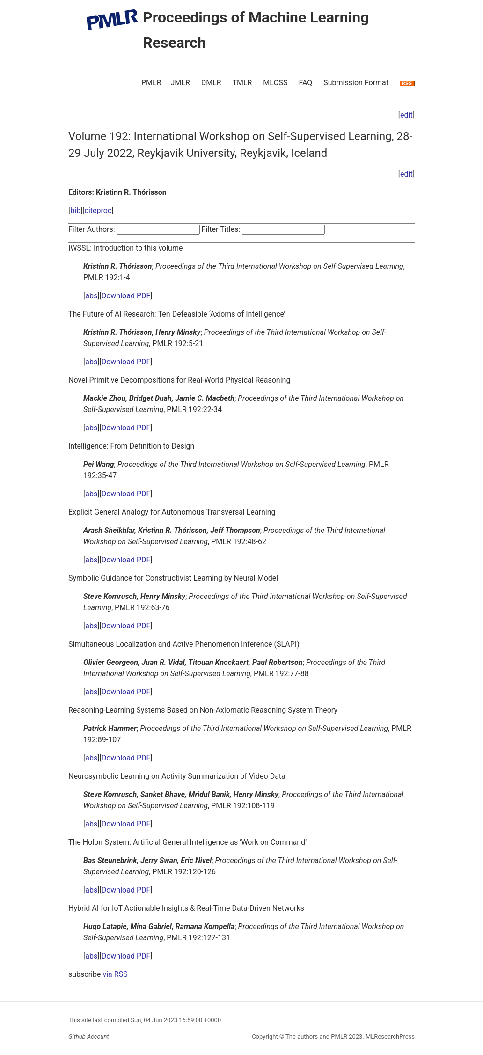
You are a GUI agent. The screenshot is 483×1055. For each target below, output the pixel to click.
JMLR (180, 82)
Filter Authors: (91, 229)
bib (75, 210)
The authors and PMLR (316, 1036)
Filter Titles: (221, 229)
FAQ (305, 82)
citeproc (98, 210)
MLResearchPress (389, 1036)
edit (406, 115)
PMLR (151, 82)
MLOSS (275, 82)
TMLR (242, 82)
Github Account (88, 1036)
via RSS (114, 974)
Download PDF (126, 295)
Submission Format (355, 82)
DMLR (211, 82)
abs (91, 295)
